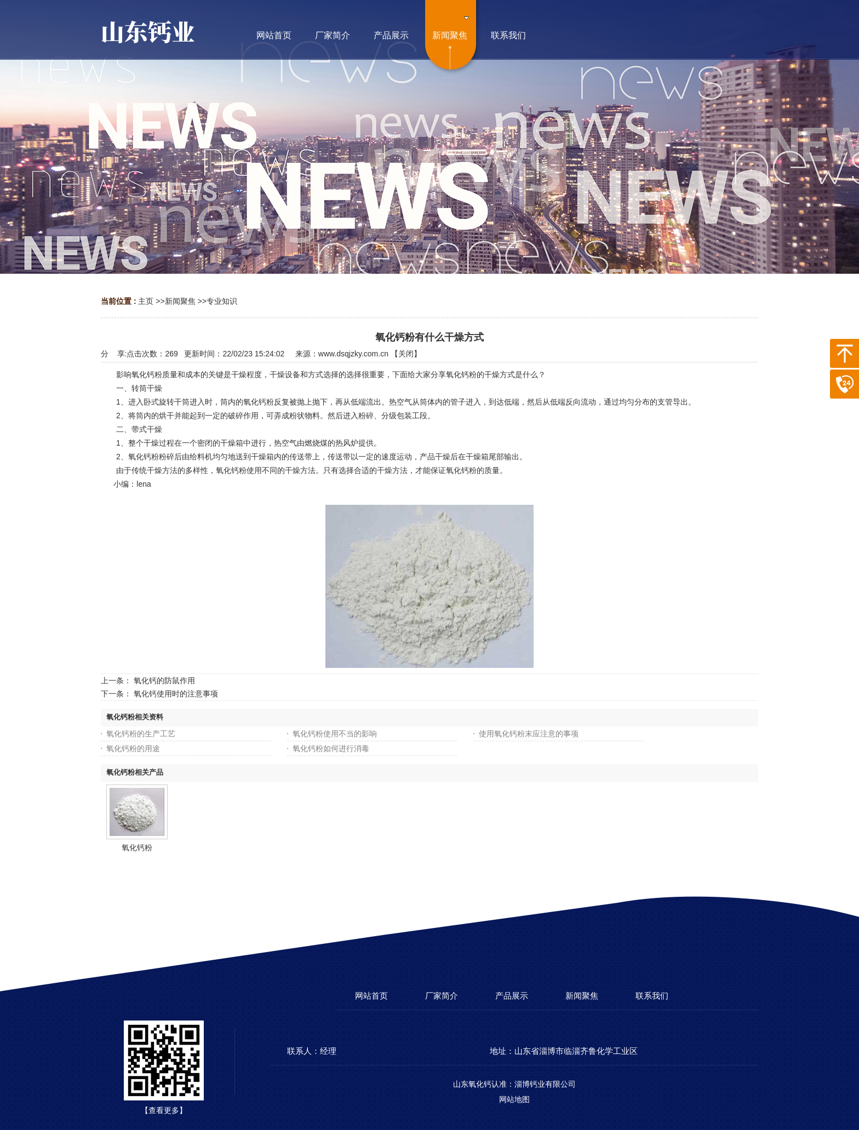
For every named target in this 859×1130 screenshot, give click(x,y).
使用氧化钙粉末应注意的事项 (529, 733)
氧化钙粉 (137, 847)
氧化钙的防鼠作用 (164, 680)
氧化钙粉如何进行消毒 (331, 748)
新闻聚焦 (180, 301)
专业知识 (222, 301)
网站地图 (514, 1099)
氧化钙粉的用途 (133, 748)
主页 (145, 301)
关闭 (406, 353)
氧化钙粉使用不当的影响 (335, 733)
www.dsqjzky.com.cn (353, 353)
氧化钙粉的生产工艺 (140, 733)
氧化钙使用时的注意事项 (176, 693)
